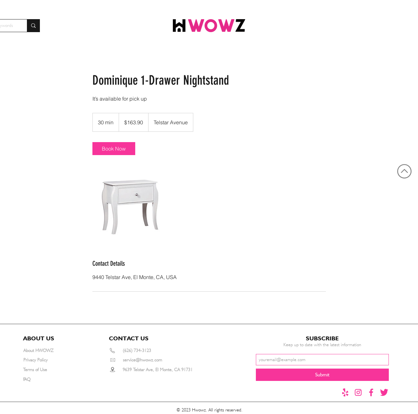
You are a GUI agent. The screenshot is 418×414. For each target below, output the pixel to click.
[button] (41, 338)
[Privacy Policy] (46, 360)
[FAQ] (46, 379)
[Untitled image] (130, 207)
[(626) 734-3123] (146, 351)
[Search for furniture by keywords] (33, 25)
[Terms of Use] (46, 370)
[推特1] (384, 392)
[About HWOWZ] (46, 351)
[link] (113, 148)
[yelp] (345, 392)
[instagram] (358, 392)
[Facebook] (371, 392)
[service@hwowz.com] (150, 360)
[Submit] (322, 375)
